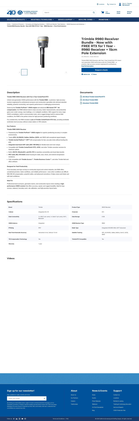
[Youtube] (22, 419)
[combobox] (69, 12)
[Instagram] (19, 419)
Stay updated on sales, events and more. (18, 394)
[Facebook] (14, 419)
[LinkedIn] (17, 419)
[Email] (25, 419)
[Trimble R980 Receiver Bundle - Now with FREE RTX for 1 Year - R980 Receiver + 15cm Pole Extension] (24, 72)
